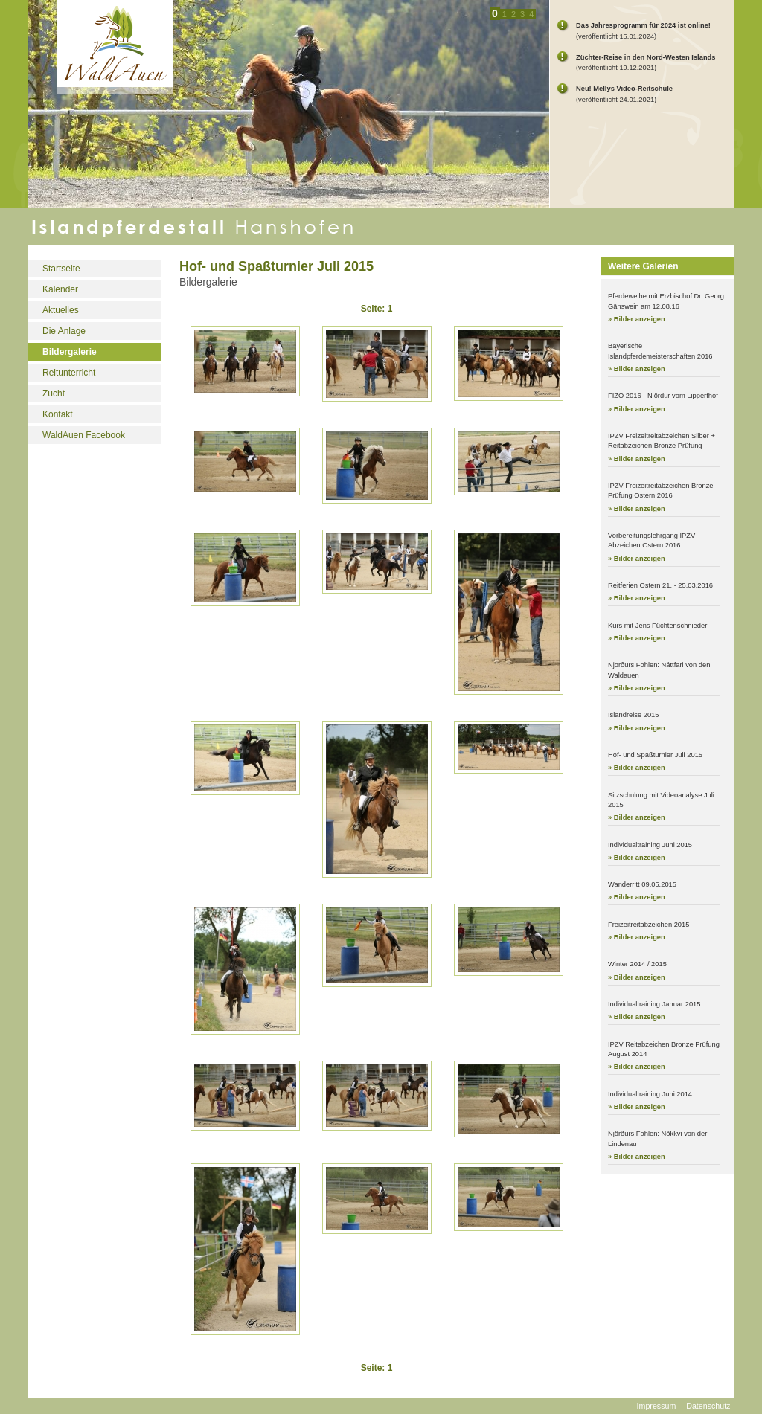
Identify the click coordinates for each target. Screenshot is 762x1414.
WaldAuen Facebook (83, 435)
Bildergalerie (69, 352)
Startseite (61, 268)
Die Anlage (64, 331)
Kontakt (57, 414)
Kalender (60, 289)
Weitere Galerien (643, 266)
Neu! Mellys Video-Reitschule (624, 88)
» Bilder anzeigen (636, 319)
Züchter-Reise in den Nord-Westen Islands (645, 57)
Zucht (53, 393)
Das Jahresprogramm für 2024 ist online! (643, 25)
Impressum (656, 1405)
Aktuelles (60, 310)
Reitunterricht (68, 372)
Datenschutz (708, 1405)
